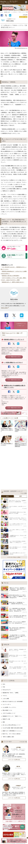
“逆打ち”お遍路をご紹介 (8, 737)
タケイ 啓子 (25, 669)
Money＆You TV (7, 690)
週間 (20, 496)
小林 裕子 (25, 555)
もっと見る (24, 493)
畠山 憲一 (25, 503)
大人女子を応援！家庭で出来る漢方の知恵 (12, 728)
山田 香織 (14, 749)
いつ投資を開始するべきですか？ (13, 363)
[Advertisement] (14, 473)
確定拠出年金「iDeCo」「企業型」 (11, 693)
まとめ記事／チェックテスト (9, 707)
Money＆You (25, 591)
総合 (7, 496)
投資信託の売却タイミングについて (14, 340)
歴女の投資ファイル (7, 710)
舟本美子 (25, 657)
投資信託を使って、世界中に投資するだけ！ (13, 282)
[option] (14, 8)
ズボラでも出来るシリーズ (9, 713)
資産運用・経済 (7, 12)
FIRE (4, 687)
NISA (4, 684)
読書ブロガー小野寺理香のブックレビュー (12, 731)
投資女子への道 (6, 719)
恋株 (4, 722)
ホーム (1, 12)
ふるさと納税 (6, 699)
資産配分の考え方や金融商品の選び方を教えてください (14, 387)
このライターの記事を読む (14, 760)
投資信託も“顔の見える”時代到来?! (10, 276)
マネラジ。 (5, 696)
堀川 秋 (14, 768)
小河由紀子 (14, 787)
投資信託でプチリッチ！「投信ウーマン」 (12, 716)
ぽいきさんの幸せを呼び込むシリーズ (11, 725)
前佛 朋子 (25, 676)
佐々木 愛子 (25, 520)
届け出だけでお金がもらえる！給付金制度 (12, 702)
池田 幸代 (25, 663)
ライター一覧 (24, 742)
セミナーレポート (7, 704)
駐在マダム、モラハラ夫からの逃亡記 (11, 734)
